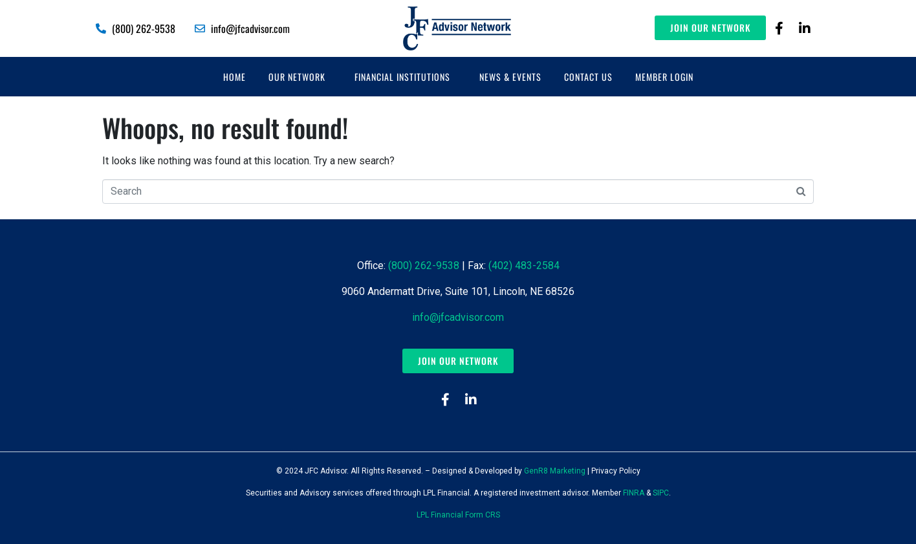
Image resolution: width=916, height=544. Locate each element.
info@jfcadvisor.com (458, 317)
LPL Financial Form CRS (458, 514)
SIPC (661, 492)
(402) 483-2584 (524, 265)
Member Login (664, 76)
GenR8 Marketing (554, 470)
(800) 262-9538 (423, 265)
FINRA (633, 492)
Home (234, 76)
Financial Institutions (402, 76)
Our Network (296, 76)
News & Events (510, 76)
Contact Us (588, 76)
